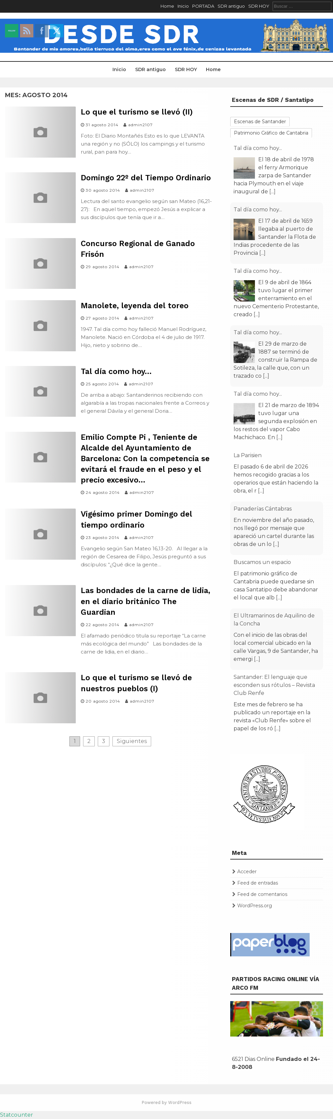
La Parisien (248, 455)
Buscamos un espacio (262, 562)
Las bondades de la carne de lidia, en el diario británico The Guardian (145, 601)
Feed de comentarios (262, 894)
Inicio (183, 6)
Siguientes (132, 741)
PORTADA (203, 6)
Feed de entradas (257, 883)
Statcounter (16, 1115)
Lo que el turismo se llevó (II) (137, 112)
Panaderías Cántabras (263, 509)
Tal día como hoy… (116, 371)
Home (167, 6)
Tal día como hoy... (258, 148)
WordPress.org (254, 906)
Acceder (247, 872)
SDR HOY (258, 6)
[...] (272, 191)
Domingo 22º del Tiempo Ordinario (146, 177)
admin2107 (140, 124)
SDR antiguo (231, 6)
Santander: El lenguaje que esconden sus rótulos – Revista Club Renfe (274, 685)
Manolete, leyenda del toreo (135, 305)
